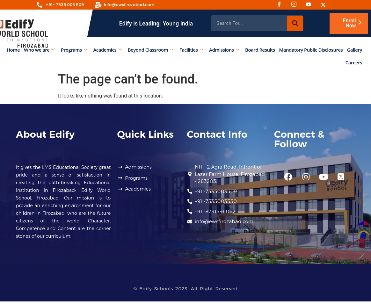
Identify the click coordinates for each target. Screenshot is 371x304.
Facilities (191, 50)
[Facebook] (281, 5)
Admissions (224, 50)
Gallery (354, 50)
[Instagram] (296, 5)
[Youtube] (311, 5)
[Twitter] (325, 5)
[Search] (295, 23)
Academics (107, 50)
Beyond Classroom (150, 50)
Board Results (260, 50)
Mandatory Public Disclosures (311, 50)
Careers (354, 62)
